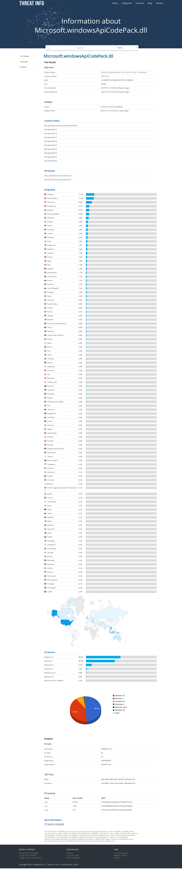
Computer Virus (72, 855)
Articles (159, 3)
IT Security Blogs (121, 853)
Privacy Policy (66, 864)
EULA (76, 864)
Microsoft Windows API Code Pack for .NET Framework (124, 72)
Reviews (117, 858)
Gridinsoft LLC (40, 864)
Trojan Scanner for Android (30, 858)
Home (115, 3)
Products (140, 3)
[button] (127, 47)
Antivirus (69, 853)
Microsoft (105, 76)
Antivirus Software (27, 849)
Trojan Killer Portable (27, 855)
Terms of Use (53, 864)
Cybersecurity (72, 849)
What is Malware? (73, 858)
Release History (120, 855)
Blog (150, 3)
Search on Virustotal (55, 824)
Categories (126, 3)
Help (116, 849)
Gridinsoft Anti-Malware (28, 853)
